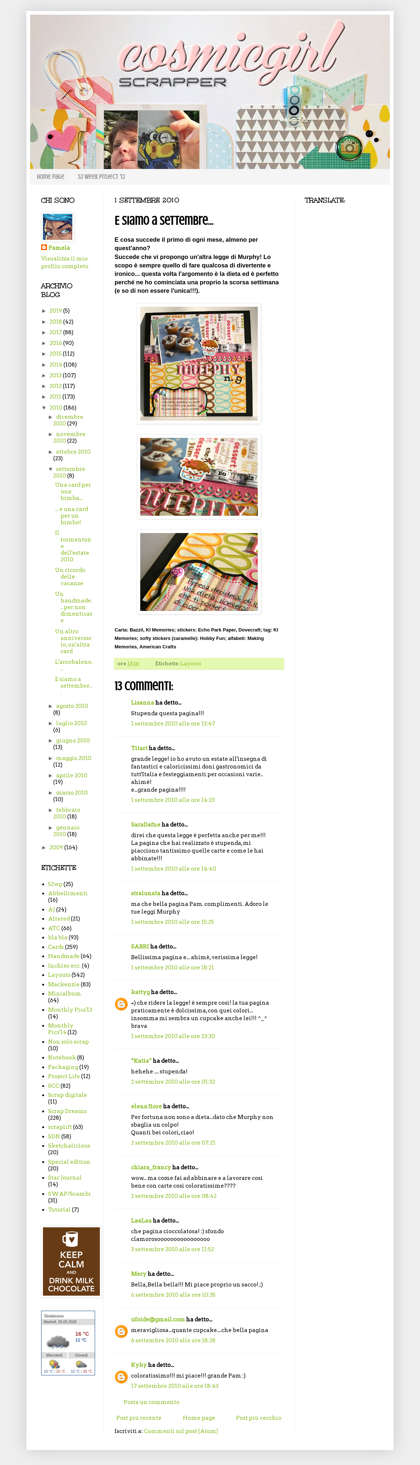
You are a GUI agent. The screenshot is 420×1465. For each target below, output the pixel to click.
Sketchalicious (69, 1145)
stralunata (145, 893)
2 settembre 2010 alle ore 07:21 (173, 1143)
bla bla (58, 937)
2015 (56, 353)
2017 (56, 332)
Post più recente (139, 1418)
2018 (56, 321)
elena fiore (146, 1106)
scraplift (60, 1127)
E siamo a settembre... (73, 686)
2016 (56, 343)
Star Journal (65, 1177)
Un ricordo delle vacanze (70, 577)
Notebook (62, 1057)
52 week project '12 (101, 176)
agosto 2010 (72, 706)
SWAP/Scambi (69, 1194)
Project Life (64, 1076)
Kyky (139, 1365)
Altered (59, 918)
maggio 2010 (73, 758)
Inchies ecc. (64, 965)
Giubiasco (53, 1315)
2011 (56, 396)
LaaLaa (141, 1220)
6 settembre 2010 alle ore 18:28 (173, 1340)
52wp (55, 884)
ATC (54, 928)
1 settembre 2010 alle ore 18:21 (172, 967)
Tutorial (59, 1209)
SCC (53, 1086)
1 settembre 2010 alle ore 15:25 (172, 922)
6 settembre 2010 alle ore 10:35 (173, 1295)
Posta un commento (152, 1402)
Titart (139, 748)
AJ (51, 909)
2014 (57, 364)
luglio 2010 (71, 723)
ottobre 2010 (73, 452)
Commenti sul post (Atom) (181, 1431)
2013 (56, 375)
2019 (56, 310)
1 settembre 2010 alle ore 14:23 (173, 800)
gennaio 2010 (66, 831)
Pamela (59, 248)
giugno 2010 (73, 740)
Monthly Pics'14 (60, 1029)
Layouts (190, 663)
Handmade (64, 956)
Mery (138, 1274)
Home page (50, 176)
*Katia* (141, 1061)
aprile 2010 (71, 775)
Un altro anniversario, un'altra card (73, 641)
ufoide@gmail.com (158, 1319)
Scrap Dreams (67, 1111)
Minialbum (64, 993)
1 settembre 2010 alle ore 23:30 (173, 1036)
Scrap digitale (67, 1095)
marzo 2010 (72, 792)
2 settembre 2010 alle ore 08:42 (174, 1196)
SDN (54, 1136)
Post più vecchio (259, 1418)
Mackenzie (64, 984)
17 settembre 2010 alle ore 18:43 (174, 1386)
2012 (56, 386)
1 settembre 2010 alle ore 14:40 (173, 868)
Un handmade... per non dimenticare (74, 607)
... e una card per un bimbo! (71, 516)
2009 (57, 847)
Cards (56, 947)
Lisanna (142, 702)
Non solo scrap (68, 1042)
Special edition (69, 1162)
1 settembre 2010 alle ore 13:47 (173, 723)
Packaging (63, 1067)
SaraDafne (145, 824)
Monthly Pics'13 (70, 1010)
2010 (57, 407)
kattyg (140, 992)
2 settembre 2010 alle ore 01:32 (173, 1082)
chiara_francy (151, 1167)
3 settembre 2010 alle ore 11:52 (172, 1249)
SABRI (140, 946)
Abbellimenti (68, 893)
